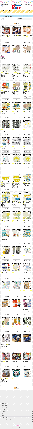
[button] (1, 6)
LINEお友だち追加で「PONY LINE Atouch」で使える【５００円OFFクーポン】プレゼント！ (16, 4)
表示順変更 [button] (19, 18)
